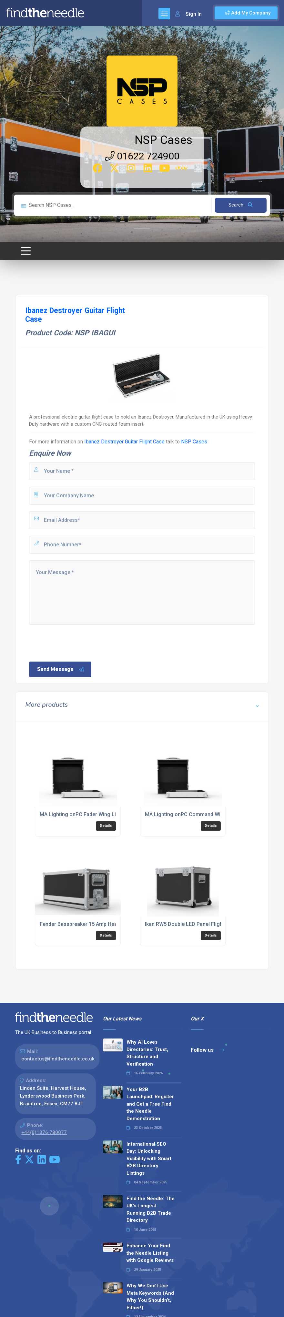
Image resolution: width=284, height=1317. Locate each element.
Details (106, 826)
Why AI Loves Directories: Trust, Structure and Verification (147, 1053)
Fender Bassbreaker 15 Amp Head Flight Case (94, 924)
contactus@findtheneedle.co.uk (58, 1059)
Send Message (61, 669)
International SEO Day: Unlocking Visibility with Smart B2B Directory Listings (149, 1158)
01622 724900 (142, 156)
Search (240, 205)
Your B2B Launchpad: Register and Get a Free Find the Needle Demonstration (150, 1104)
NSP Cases (163, 140)
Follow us (207, 1050)
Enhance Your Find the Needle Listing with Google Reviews (150, 1253)
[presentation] (77, 642)
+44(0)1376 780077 (44, 1132)
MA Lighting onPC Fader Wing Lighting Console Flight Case (110, 814)
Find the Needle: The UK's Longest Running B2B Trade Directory (151, 1209)
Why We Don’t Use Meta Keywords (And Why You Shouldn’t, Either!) (150, 1297)
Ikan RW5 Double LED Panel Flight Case (191, 924)
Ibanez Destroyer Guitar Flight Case (124, 442)
